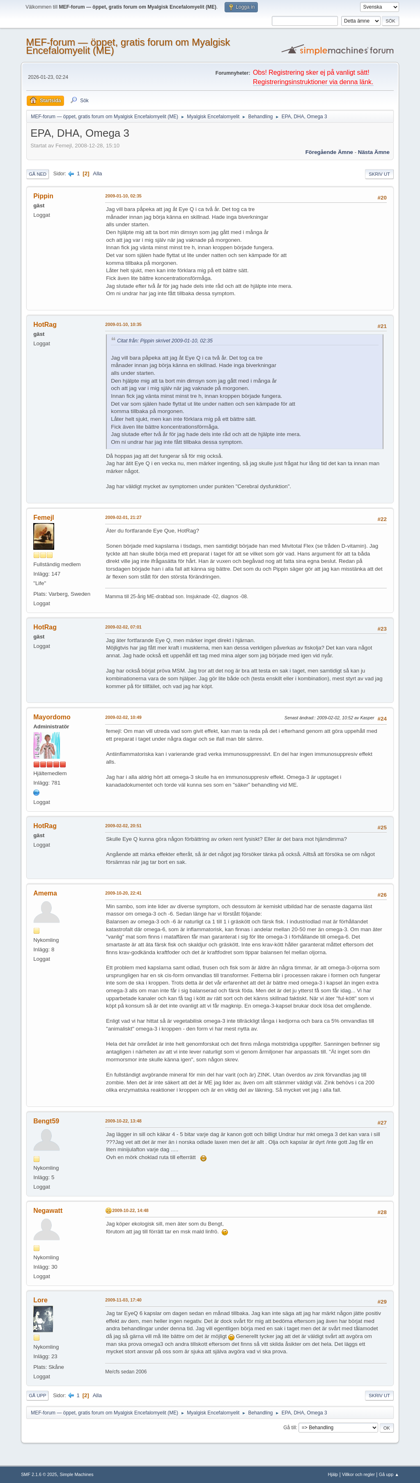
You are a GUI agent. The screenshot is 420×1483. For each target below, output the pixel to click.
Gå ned (37, 174)
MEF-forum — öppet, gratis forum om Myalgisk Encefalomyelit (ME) (128, 46)
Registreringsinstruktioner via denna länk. (313, 81)
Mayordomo (52, 717)
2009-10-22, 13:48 (123, 1120)
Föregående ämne (329, 152)
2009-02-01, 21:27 (123, 517)
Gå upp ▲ (389, 1474)
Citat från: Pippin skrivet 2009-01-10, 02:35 (165, 341)
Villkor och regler (358, 1474)
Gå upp (37, 1395)
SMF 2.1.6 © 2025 (39, 1474)
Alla (97, 173)
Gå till (289, 1427)
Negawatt (47, 1210)
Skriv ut (379, 174)
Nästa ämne (374, 152)
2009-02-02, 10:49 (123, 717)
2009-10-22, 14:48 (130, 1210)
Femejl (43, 517)
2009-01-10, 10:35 (123, 324)
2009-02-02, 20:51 (123, 825)
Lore (40, 1300)
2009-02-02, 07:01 (123, 626)
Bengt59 (46, 1121)
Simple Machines (76, 1474)
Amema (45, 893)
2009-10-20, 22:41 (123, 893)
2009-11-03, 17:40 (123, 1299)
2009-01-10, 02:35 (123, 195)
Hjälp (333, 1474)
